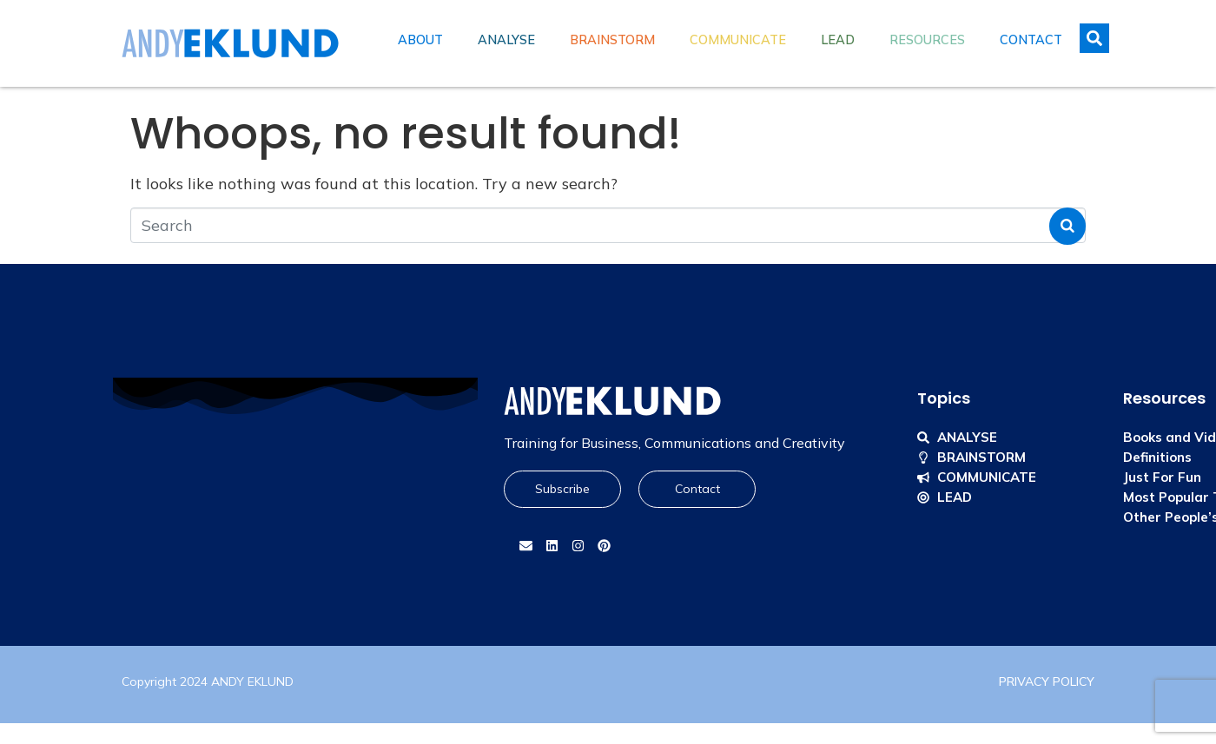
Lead (838, 40)
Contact (1031, 40)
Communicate (738, 40)
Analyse (506, 40)
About (420, 40)
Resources (927, 40)
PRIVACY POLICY (1046, 681)
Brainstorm (612, 40)
